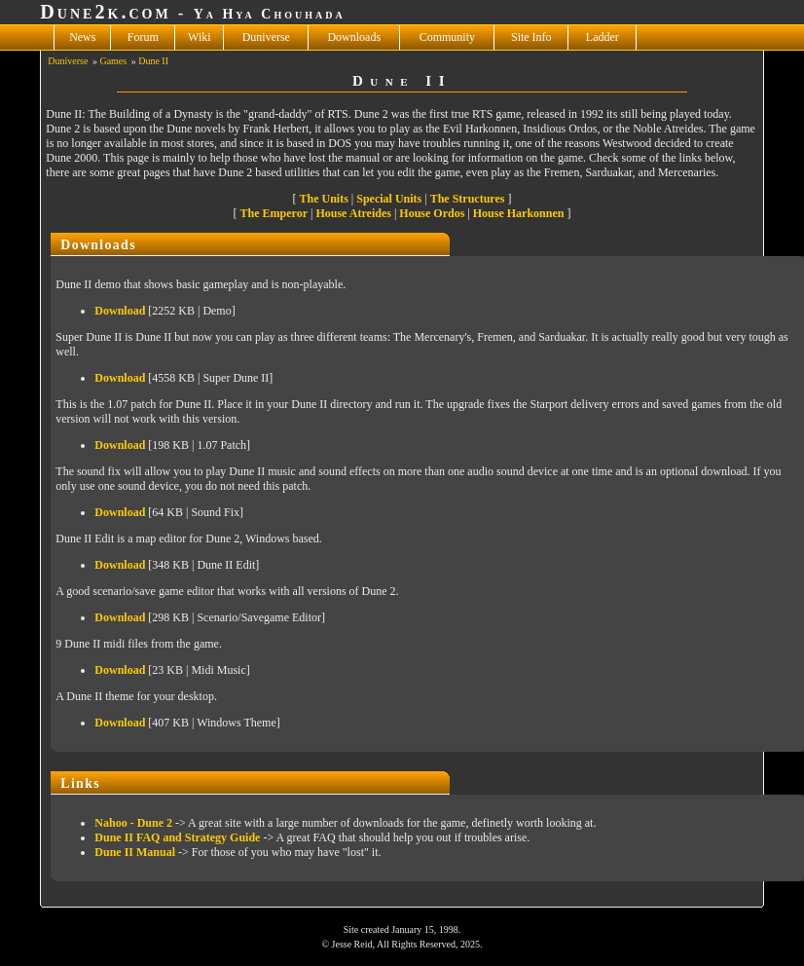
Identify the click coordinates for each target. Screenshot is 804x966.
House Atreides (352, 213)
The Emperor (274, 213)
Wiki (199, 37)
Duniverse (266, 37)
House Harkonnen (519, 213)
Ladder (602, 37)
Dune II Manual (134, 852)
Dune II (153, 61)
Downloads (354, 37)
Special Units (388, 198)
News (82, 37)
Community (447, 37)
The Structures (467, 198)
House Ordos (431, 213)
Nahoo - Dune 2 (133, 823)
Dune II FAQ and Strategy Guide (177, 837)
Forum (143, 37)
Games (113, 61)
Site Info (531, 37)
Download (119, 310)
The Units (324, 198)
